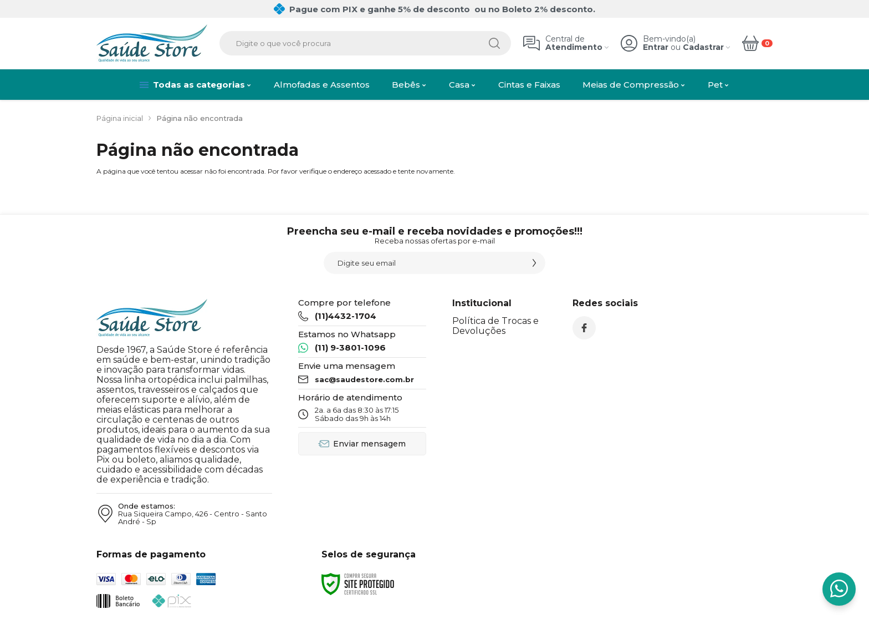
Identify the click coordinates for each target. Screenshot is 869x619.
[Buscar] (494, 43)
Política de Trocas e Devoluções (495, 326)
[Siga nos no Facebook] (584, 327)
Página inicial (119, 118)
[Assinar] (534, 263)
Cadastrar (703, 47)
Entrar (655, 47)
